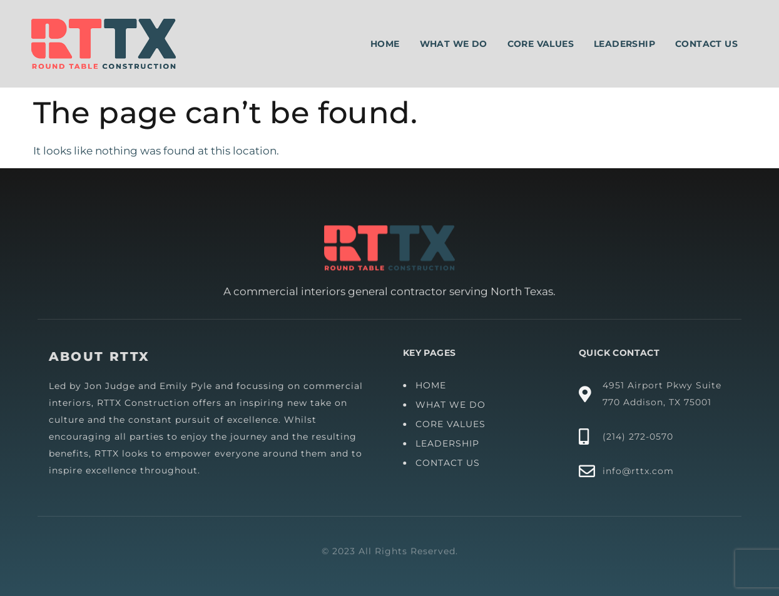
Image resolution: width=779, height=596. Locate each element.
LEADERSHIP (450, 443)
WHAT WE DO (453, 404)
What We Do (453, 43)
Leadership (624, 43)
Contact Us (706, 43)
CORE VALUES (453, 424)
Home (385, 43)
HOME (433, 385)
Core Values (540, 43)
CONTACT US (450, 462)
